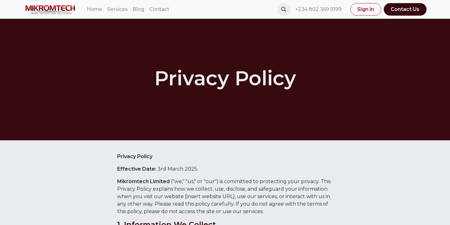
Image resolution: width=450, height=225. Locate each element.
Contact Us (405, 9)
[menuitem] (94, 9)
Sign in (365, 9)
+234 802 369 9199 (319, 9)
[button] (283, 9)
